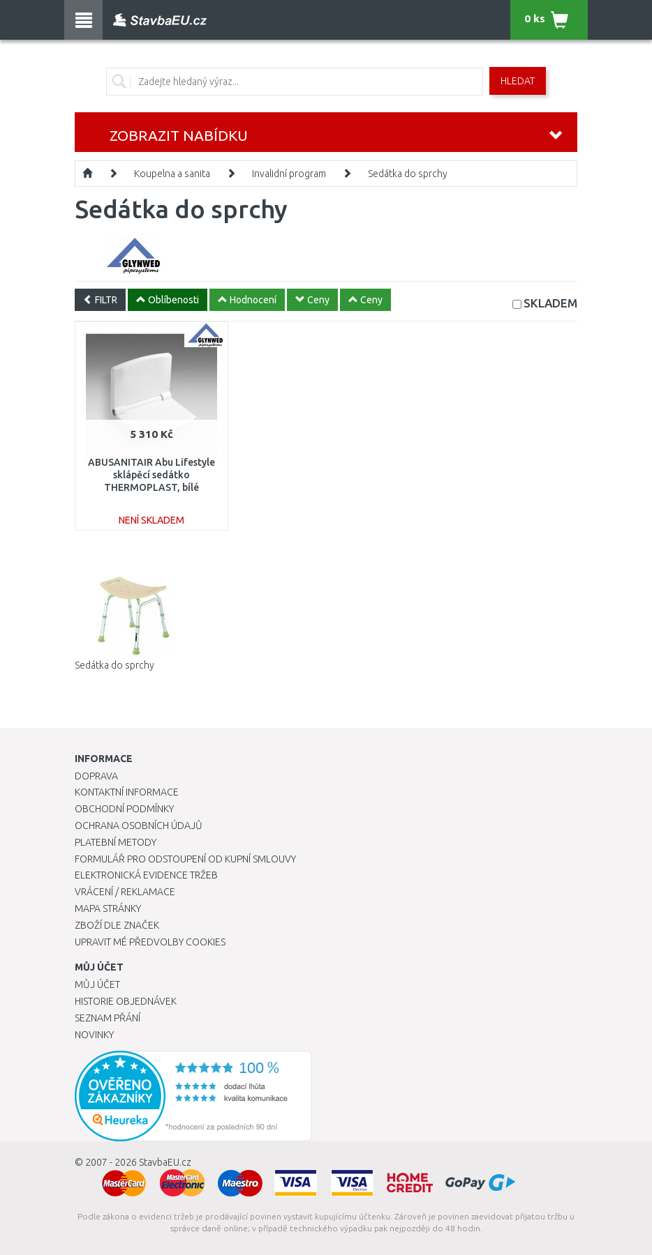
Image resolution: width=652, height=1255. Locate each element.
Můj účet (97, 984)
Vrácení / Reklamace (125, 891)
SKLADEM (550, 303)
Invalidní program (289, 173)
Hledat (518, 80)
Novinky (94, 1034)
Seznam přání (107, 1018)
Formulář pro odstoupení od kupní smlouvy (185, 859)
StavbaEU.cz (165, 1162)
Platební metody (115, 842)
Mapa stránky (108, 908)
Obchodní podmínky (124, 808)
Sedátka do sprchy (407, 173)
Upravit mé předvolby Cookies (150, 942)
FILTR (100, 299)
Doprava (96, 776)
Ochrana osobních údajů (138, 825)
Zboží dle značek (117, 925)
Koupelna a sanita (172, 173)
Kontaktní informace (127, 792)
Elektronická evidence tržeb (146, 875)
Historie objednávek (126, 1001)
